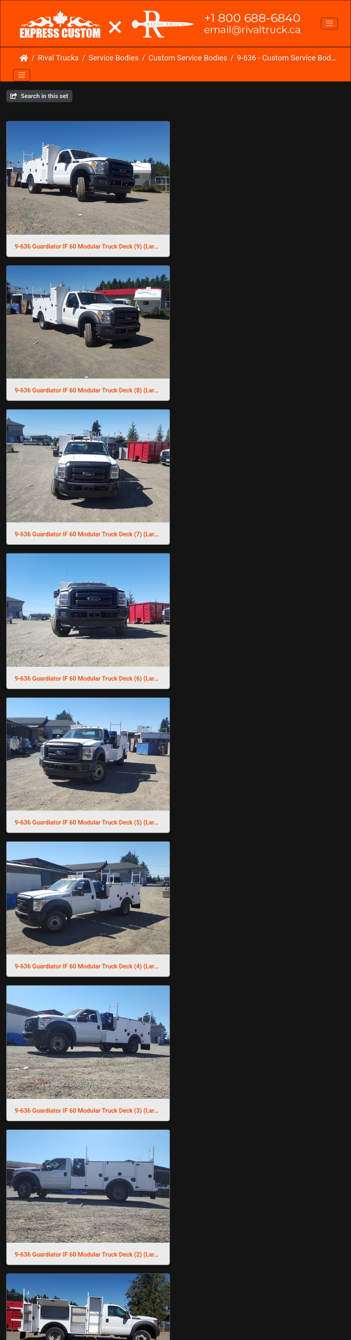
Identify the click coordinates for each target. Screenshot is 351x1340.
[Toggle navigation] (329, 24)
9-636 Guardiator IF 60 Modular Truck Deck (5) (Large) (88, 533)
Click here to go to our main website (175, 1291)
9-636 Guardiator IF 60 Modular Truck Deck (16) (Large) (263, 820)
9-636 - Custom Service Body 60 (287, 58)
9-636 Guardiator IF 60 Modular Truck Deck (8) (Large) (263, 246)
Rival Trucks (58, 58)
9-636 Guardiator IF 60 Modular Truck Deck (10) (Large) (88, 1251)
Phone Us (191, 1307)
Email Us (158, 1307)
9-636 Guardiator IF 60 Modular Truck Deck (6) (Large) (263, 389)
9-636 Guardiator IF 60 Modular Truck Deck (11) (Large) (263, 1107)
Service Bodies (114, 58)
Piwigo (192, 1282)
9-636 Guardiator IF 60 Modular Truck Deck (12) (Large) (88, 1107)
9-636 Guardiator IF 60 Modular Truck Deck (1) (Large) (263, 1251)
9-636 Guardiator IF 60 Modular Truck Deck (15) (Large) (88, 964)
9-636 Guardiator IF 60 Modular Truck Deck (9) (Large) (88, 246)
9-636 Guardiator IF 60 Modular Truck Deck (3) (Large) (88, 676)
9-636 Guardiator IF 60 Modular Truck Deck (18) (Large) (88, 820)
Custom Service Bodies (187, 58)
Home (24, 58)
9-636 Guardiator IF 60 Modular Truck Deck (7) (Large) (88, 389)
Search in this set (39, 96)
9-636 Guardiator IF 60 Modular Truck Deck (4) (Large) (263, 533)
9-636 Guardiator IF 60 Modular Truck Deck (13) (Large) (263, 964)
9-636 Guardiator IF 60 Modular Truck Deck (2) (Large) (263, 676)
